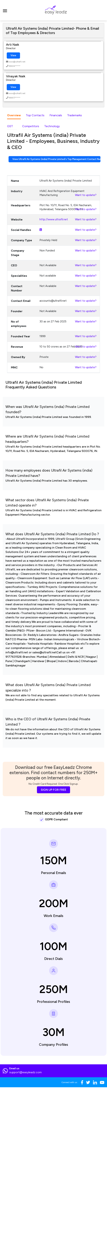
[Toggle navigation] (5, 10)
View (13, 55)
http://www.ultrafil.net (53, 219)
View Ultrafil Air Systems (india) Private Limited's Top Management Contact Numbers (56, 159)
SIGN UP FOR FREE (53, 789)
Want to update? (85, 195)
